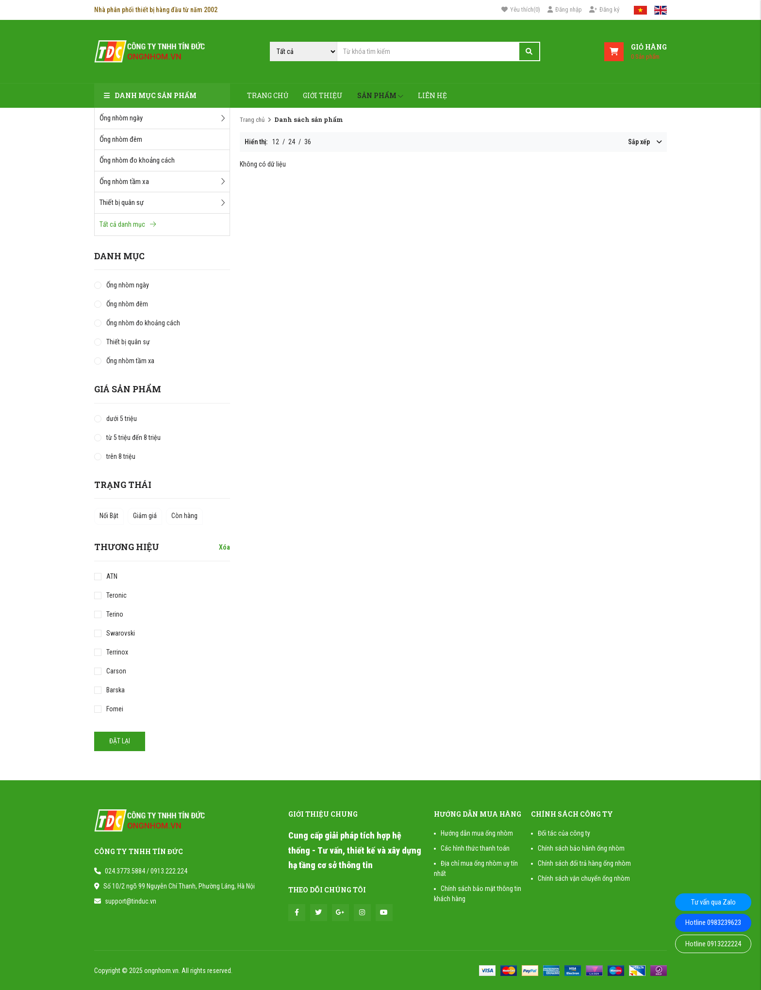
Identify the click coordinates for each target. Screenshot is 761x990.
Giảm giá (145, 516)
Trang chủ (267, 95)
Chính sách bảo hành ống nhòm (581, 848)
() (520, 10)
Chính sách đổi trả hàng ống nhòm (584, 863)
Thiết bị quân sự (162, 202)
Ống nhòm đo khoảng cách (137, 160)
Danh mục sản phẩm (150, 95)
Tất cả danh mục (127, 224)
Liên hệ (432, 95)
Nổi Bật (108, 516)
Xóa (224, 547)
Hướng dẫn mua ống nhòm (477, 833)
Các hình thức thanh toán (475, 848)
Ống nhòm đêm (120, 139)
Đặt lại (119, 741)
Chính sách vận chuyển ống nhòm (584, 878)
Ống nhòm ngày (162, 118)
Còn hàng (184, 516)
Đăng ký (604, 9)
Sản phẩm (380, 95)
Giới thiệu (323, 95)
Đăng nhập (564, 9)
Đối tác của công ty (564, 833)
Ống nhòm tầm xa (162, 181)
